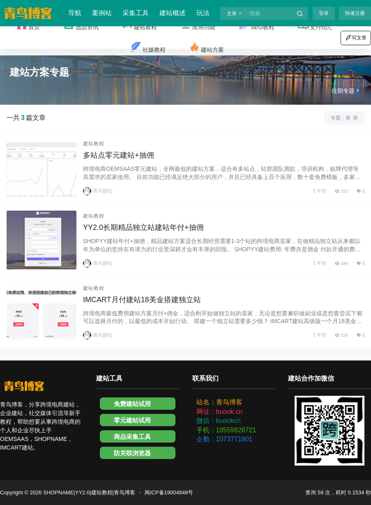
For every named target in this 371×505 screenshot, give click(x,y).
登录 (324, 13)
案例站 (102, 12)
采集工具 (135, 12)
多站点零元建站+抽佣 (118, 155)
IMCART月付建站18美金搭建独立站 (142, 300)
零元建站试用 (132, 420)
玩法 (203, 12)
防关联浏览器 (132, 453)
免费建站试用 (132, 403)
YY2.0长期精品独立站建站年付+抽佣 (143, 227)
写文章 (355, 37)
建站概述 (172, 12)
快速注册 (355, 13)
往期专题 (346, 90)
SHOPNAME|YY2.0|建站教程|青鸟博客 (88, 492)
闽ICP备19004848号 (169, 492)
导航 (74, 12)
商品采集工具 (132, 436)
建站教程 (93, 144)
